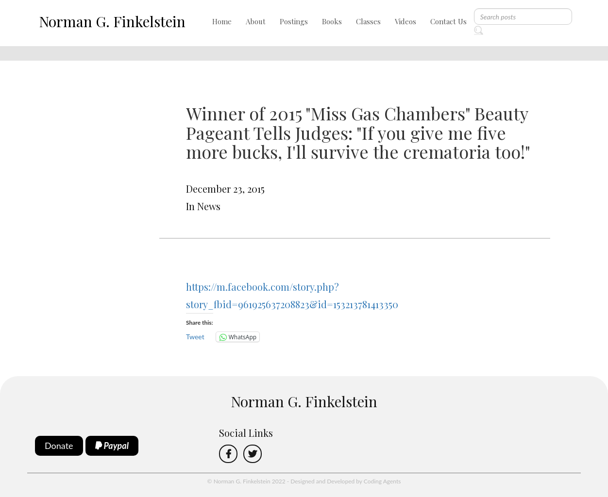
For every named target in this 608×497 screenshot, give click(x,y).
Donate (59, 445)
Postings (294, 21)
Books (332, 21)
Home (222, 21)
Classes (368, 21)
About (256, 21)
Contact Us (448, 21)
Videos (405, 21)
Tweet (195, 336)
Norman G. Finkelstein (112, 21)
